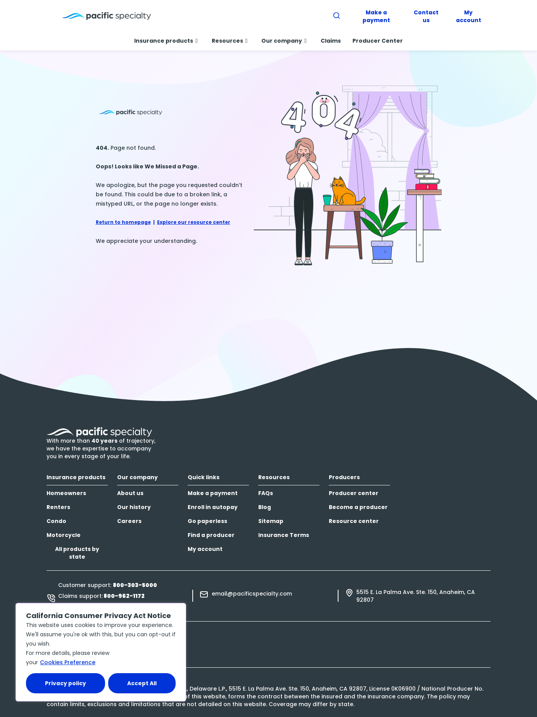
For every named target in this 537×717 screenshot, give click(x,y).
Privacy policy (65, 683)
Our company (283, 41)
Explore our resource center (193, 222)
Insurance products (165, 41)
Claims (331, 41)
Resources (229, 41)
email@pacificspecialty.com (252, 594)
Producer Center (377, 41)
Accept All (142, 683)
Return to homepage (123, 222)
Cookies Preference (67, 662)
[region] (101, 652)
